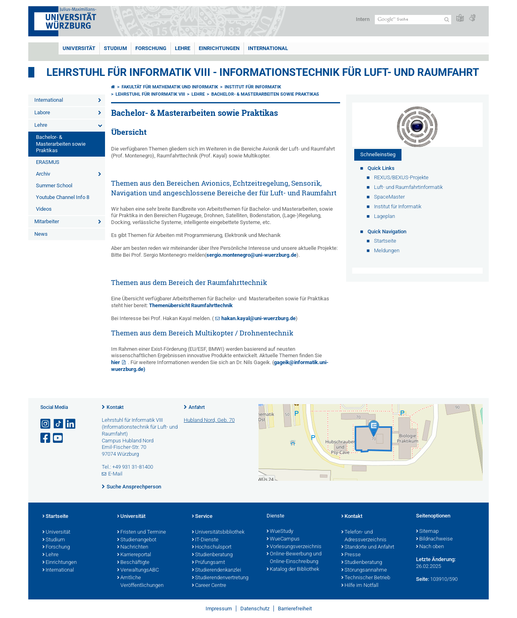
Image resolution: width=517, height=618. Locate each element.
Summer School (54, 185)
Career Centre (209, 585)
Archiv (43, 174)
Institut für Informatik (253, 87)
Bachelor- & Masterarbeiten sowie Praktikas (61, 144)
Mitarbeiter (46, 221)
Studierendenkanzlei (216, 570)
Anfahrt (197, 407)
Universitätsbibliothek (218, 532)
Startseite (55, 516)
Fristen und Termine (141, 532)
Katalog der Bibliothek (293, 569)
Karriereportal (134, 555)
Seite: (422, 579)
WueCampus (283, 539)
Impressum (219, 608)
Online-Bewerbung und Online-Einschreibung (294, 558)
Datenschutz (254, 608)
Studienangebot (136, 540)
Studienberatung (212, 555)
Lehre (182, 48)
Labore (42, 112)
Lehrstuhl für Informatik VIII (150, 94)
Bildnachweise (434, 539)
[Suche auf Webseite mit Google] (413, 19)
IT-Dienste (205, 540)
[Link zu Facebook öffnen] (46, 438)
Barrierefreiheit (295, 608)
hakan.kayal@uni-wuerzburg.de (258, 318)
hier (115, 362)
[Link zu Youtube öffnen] (58, 438)
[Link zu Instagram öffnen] (46, 424)
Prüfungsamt (208, 562)
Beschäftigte (133, 562)
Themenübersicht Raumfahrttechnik (191, 305)
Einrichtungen (219, 48)
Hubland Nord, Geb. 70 (209, 420)
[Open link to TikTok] (58, 424)
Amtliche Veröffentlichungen (140, 581)
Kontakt (115, 407)
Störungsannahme (364, 570)
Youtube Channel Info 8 (62, 197)
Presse (351, 555)
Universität (79, 48)
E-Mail (115, 474)
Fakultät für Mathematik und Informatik (170, 87)
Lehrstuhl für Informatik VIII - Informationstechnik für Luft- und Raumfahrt (262, 72)
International (268, 48)
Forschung (150, 48)
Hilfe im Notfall (359, 585)
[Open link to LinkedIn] (71, 424)
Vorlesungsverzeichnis (294, 547)
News (41, 234)
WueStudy (280, 531)
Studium (115, 48)
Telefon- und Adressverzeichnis (364, 536)
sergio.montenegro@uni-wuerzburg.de (251, 255)
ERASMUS (47, 162)
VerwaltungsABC (138, 570)
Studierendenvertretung (220, 578)
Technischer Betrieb (365, 578)
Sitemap (427, 531)
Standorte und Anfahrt (367, 547)
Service (202, 516)
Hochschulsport (211, 547)
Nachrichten (132, 547)
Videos (44, 209)
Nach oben (430, 547)
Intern (363, 19)
